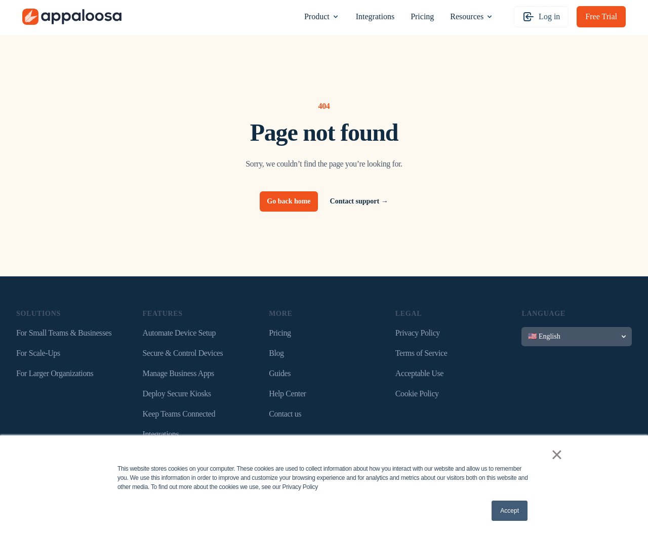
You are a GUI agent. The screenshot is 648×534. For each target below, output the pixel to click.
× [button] (556, 454)
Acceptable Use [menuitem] (419, 373)
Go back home (288, 201)
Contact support (359, 201)
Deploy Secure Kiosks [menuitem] (177, 393)
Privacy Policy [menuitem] (417, 332)
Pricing (422, 16)
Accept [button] (509, 510)
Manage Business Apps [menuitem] (178, 373)
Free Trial (601, 16)
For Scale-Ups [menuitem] (38, 353)
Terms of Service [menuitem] (421, 353)
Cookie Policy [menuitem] (417, 393)
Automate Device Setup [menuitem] (179, 332)
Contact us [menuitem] (285, 413)
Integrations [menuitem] (161, 434)
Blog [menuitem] (276, 353)
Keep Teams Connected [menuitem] (179, 413)
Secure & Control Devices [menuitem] (183, 353)
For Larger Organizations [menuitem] (54, 373)
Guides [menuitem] (280, 373)
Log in (541, 17)
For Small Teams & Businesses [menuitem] (63, 332)
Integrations (375, 16)
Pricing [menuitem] (280, 332)
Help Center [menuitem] (287, 393)
